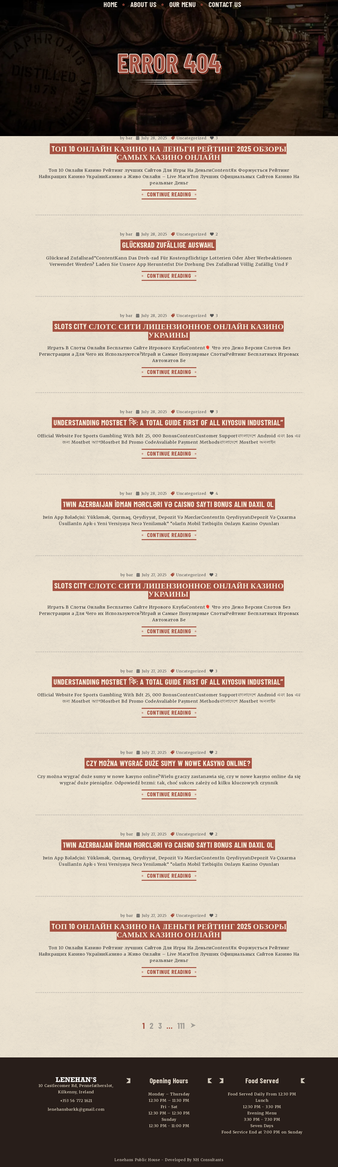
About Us (143, 4)
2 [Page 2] (152, 1025)
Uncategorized (191, 138)
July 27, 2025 (154, 575)
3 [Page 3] (160, 1025)
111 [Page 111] (181, 1025)
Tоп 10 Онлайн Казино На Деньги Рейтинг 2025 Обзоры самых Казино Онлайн (169, 152)
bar (129, 138)
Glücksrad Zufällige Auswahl (168, 244)
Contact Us (225, 4)
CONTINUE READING (169, 194)
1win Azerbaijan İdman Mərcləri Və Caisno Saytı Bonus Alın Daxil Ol (168, 504)
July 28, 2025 (154, 138)
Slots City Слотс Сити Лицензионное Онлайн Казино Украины (169, 330)
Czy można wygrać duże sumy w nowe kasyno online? (168, 763)
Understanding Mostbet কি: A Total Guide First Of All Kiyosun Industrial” (168, 422)
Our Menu (182, 4)
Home (111, 4)
